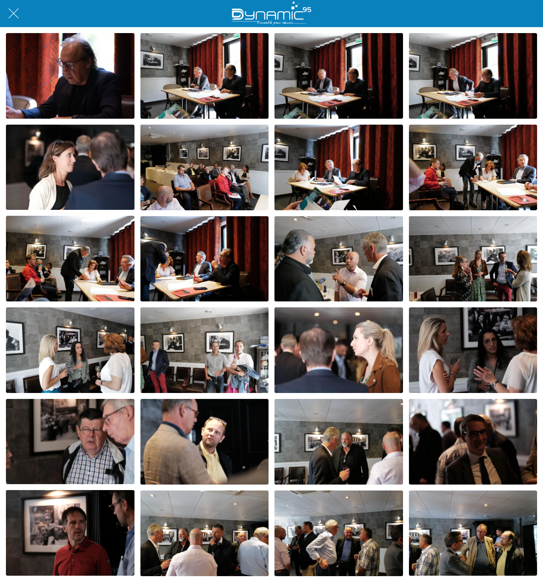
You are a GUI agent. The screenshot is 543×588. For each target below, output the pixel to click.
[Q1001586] (204, 533)
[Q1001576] (473, 167)
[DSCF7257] (204, 442)
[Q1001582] (70, 350)
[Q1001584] (338, 442)
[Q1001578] (204, 259)
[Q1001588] (473, 533)
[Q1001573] (204, 167)
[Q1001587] (338, 533)
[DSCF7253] (338, 350)
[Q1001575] (338, 167)
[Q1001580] (473, 259)
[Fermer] (13, 13)
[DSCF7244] (70, 76)
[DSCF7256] (70, 442)
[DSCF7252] (70, 167)
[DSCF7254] (473, 350)
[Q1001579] (338, 259)
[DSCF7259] (70, 533)
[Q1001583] (204, 350)
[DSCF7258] (473, 442)
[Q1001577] (70, 258)
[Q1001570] (338, 76)
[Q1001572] (473, 76)
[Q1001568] (204, 76)
